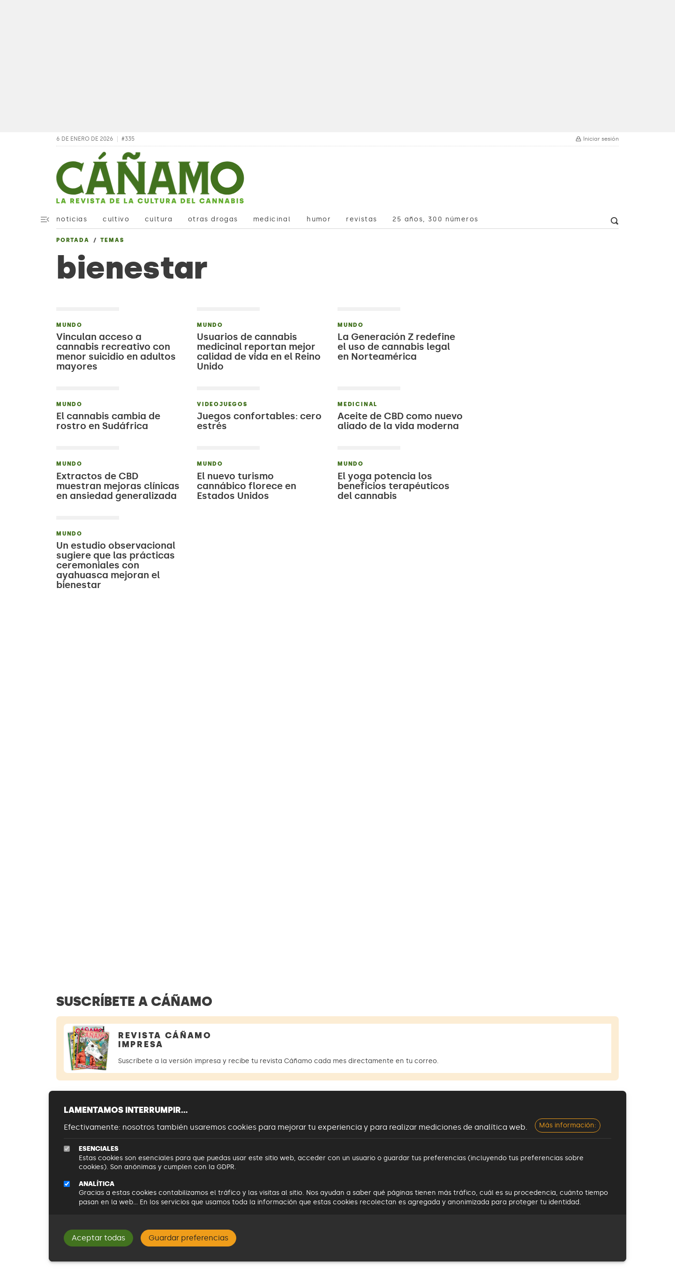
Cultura (159, 219)
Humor (319, 219)
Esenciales (99, 1149)
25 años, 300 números (435, 219)
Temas (112, 240)
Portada (73, 240)
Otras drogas (213, 219)
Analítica (96, 1184)
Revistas (361, 219)
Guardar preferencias (188, 1237)
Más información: (567, 1125)
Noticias (71, 219)
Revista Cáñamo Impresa (165, 1040)
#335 (128, 139)
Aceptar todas (98, 1237)
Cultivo (116, 219)
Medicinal (272, 219)
